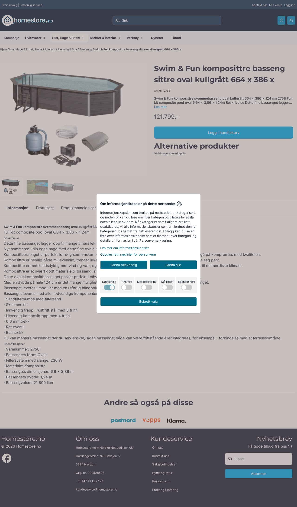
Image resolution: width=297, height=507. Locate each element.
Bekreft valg (148, 301)
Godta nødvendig (124, 265)
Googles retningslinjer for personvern (128, 254)
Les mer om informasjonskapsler (124, 248)
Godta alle (173, 265)
